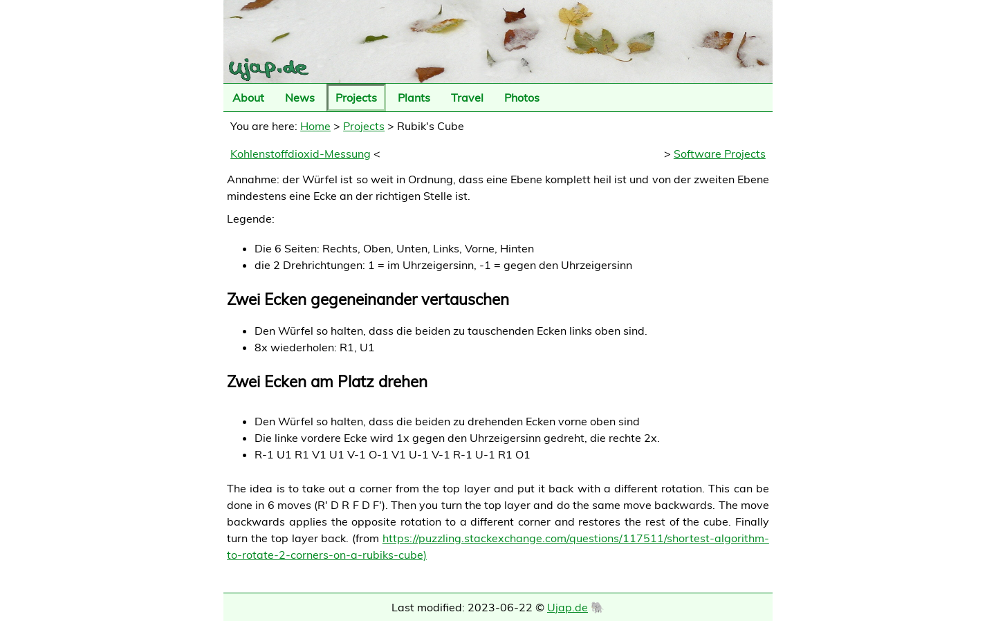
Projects (356, 97)
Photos (522, 97)
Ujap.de (567, 607)
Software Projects (720, 153)
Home (315, 126)
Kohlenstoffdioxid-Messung (300, 153)
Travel (467, 97)
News (300, 97)
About (248, 97)
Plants (414, 97)
